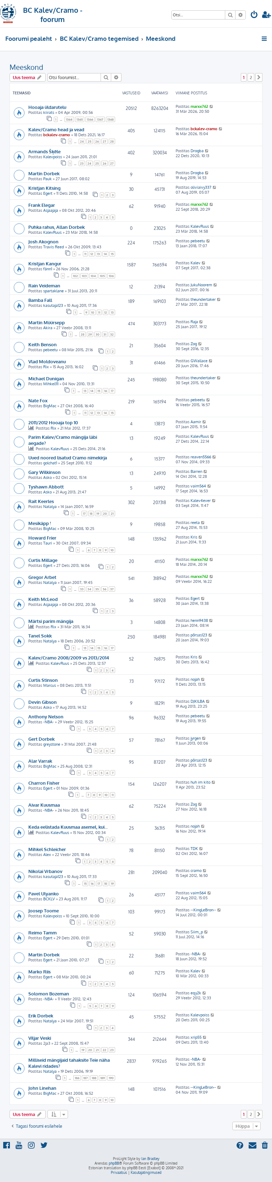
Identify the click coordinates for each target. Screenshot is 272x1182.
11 (85, 254)
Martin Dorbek (44, 173)
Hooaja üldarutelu (47, 107)
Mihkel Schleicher (47, 849)
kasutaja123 (53, 305)
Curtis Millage (42, 560)
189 (102, 1078)
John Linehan (42, 1088)
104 (93, 276)
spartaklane (53, 290)
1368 (110, 119)
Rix (46, 366)
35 (97, 589)
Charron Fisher (44, 783)
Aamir (196, 421)
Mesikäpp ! (39, 523)
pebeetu (198, 240)
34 (89, 589)
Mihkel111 (50, 383)
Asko (47, 477)
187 (85, 1078)
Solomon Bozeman (48, 993)
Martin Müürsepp (46, 322)
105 (102, 276)
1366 (90, 119)
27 (104, 141)
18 (91, 513)
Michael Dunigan (46, 378)
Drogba (197, 150)
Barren (196, 471)
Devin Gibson (42, 702)
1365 (79, 119)
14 (105, 254)
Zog (194, 343)
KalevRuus (52, 232)
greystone (51, 744)
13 (98, 254)
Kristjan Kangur (44, 263)
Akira (47, 327)
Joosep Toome (43, 910)
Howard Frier (42, 538)
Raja (194, 321)
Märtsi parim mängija (50, 621)
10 (92, 312)
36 (104, 589)
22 (104, 1050)
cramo (196, 870)
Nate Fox (37, 400)
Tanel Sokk (40, 636)
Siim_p (197, 931)
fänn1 (47, 268)
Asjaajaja (50, 210)
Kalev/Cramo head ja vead (56, 129)
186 (77, 1078)
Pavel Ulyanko (43, 893)
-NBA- (48, 721)
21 (112, 513)
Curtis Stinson (43, 680)
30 (98, 334)
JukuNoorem (201, 284)
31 (104, 334)
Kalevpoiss (52, 156)
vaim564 (198, 486)
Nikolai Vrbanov (45, 871)
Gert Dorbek (41, 739)
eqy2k (196, 992)
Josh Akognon (43, 241)
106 (111, 276)
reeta (195, 522)
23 (82, 163)
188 (94, 1078)
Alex (47, 854)
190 (111, 1078)
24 (82, 141)
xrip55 (196, 1037)
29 (90, 334)
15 (112, 254)
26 (97, 141)
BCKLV (49, 898)
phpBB (114, 1163)
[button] (258, 77)
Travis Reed (53, 246)
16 (105, 391)
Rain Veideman (44, 285)
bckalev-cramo (56, 134)
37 (112, 589)
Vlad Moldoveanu (47, 361)
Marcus (49, 685)
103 (84, 276)
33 (82, 589)
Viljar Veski (39, 1038)
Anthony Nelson (45, 716)
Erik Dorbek (40, 1015)
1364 (69, 119)
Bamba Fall (40, 300)
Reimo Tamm (42, 932)
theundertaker (203, 299)
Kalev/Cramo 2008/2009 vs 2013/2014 (68, 657)
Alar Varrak (40, 761)
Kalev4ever (201, 500)
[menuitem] (254, 15)
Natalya (50, 506)
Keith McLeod (43, 599)
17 (112, 391)
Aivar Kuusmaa (44, 805)
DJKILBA (198, 701)
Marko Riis (39, 971)
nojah (195, 679)
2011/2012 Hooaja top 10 (53, 422)
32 (112, 334)
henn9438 (199, 620)
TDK (194, 848)
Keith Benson (42, 344)
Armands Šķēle (44, 151)
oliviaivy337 (201, 187)
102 (75, 276)
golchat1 (50, 462)
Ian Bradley (150, 1158)
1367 (100, 119)
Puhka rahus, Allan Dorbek (56, 227)
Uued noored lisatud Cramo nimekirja (67, 457)
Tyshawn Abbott (46, 487)
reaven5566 (201, 456)
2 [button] (251, 77)
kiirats (48, 112)
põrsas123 (199, 635)
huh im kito (200, 782)
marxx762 (199, 106)
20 (105, 513)
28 (112, 141)
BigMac (49, 405)
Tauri (47, 543)
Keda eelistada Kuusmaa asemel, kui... (68, 827)
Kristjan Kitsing (44, 188)
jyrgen (196, 738)
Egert (47, 193)
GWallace (199, 360)
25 (89, 141)
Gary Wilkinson (44, 472)
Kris (194, 537)
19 (97, 513)
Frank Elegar (41, 205)
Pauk (47, 178)
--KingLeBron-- (203, 909)
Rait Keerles (41, 501)
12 (91, 254)
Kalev (195, 262)
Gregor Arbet (42, 577)
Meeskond (26, 67)
